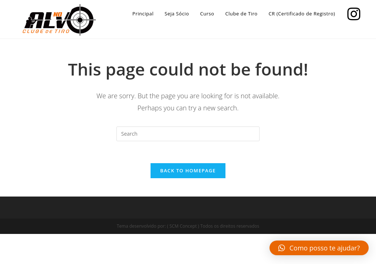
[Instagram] (352, 13)
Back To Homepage (188, 170)
